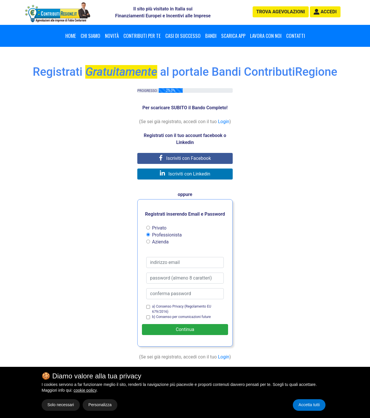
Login (223, 121)
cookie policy (85, 390)
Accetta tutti (309, 404)
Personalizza (100, 404)
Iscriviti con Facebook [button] (185, 158)
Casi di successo (183, 35)
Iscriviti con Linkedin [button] (185, 174)
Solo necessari (60, 404)
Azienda (160, 242)
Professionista (167, 235)
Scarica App (233, 35)
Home (70, 35)
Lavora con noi (266, 35)
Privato (159, 228)
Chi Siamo (90, 35)
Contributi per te (142, 35)
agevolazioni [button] (280, 11)
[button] (325, 11)
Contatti (295, 35)
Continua (185, 329)
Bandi (211, 35)
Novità (112, 35)
